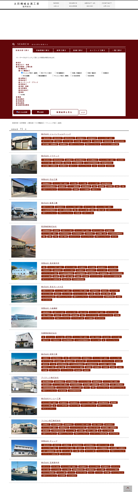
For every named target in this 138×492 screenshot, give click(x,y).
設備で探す (78, 20)
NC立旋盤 (25, 46)
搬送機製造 (63, 114)
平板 (123, 156)
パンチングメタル (92, 285)
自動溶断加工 (46, 282)
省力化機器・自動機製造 (50, 114)
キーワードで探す (97, 20)
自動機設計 (69, 130)
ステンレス (50, 307)
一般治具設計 (46, 108)
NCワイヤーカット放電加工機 (51, 249)
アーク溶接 (86, 111)
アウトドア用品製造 (48, 442)
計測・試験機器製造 (65, 180)
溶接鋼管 (88, 337)
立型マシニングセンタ (76, 114)
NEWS (56, 4)
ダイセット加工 (47, 264)
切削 (44, 237)
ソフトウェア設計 (85, 351)
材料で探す (61, 20)
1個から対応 (83, 282)
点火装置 (118, 331)
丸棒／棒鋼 (63, 206)
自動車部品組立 (75, 328)
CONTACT (107, 4)
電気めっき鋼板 (91, 400)
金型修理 (56, 200)
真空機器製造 (92, 243)
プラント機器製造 (74, 156)
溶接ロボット (96, 159)
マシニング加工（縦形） (30, 43)
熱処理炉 (86, 340)
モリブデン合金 (81, 442)
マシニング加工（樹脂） (50, 418)
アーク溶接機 (85, 159)
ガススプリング (74, 206)
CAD (94, 136)
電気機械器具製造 (107, 133)
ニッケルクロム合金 (48, 267)
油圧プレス (73, 136)
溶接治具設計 (57, 108)
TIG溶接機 (62, 445)
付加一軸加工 (91, 43)
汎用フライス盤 (88, 183)
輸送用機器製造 (106, 153)
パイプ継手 (101, 439)
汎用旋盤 (77, 183)
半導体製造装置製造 (116, 243)
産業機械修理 (92, 108)
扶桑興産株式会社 (49, 303)
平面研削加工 (90, 203)
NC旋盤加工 (60, 43)
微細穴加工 (46, 310)
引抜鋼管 (105, 337)
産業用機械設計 (59, 351)
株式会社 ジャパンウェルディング (56, 104)
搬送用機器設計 (80, 130)
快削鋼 (56, 246)
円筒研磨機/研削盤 (78, 249)
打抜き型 (67, 133)
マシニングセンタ (85, 136)
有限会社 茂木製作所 (50, 233)
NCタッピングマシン (49, 379)
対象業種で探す (43, 20)
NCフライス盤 (54, 340)
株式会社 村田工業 (49, 324)
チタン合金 (55, 436)
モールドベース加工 (80, 264)
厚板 (94, 156)
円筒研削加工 (46, 240)
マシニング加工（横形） (61, 46)
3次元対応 (90, 46)
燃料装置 (45, 334)
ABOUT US (90, 4)
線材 (113, 264)
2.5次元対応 (75, 46)
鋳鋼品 (92, 180)
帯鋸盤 (119, 267)
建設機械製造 (86, 156)
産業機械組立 (81, 108)
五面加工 (105, 43)
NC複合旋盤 (62, 360)
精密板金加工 (64, 397)
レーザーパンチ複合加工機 (99, 403)
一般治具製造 (97, 111)
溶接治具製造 (108, 111)
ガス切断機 (89, 288)
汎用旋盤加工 (60, 177)
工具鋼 (91, 264)
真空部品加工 (113, 240)
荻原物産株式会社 (49, 196)
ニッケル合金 (56, 439)
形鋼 (117, 156)
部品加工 (104, 261)
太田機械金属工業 (27, 5)
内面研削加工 (57, 240)
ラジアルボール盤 (77, 288)
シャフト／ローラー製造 (50, 243)
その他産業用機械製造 (91, 133)
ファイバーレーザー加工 (78, 397)
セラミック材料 (77, 357)
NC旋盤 (85, 246)
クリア (83, 82)
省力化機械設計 (92, 130)
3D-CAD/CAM (47, 270)
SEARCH (73, 4)
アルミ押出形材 (62, 375)
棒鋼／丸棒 (101, 180)
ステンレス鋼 (83, 180)
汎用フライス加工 (48, 177)
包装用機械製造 (80, 243)
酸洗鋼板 (75, 285)
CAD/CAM (110, 136)
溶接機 (76, 159)
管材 (93, 357)
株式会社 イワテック (50, 126)
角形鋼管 (97, 337)
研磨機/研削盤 (109, 267)
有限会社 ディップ (49, 411)
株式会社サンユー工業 (51, 368)
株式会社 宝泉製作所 (50, 432)
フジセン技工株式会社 (51, 390)
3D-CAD (101, 136)
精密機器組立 (97, 351)
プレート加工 (114, 261)
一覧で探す (117, 20)
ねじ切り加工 (81, 331)
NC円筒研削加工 (78, 203)
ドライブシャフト (108, 331)
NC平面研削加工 (65, 203)
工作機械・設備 (101, 203)
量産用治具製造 (119, 111)
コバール (71, 442)
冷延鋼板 (110, 156)
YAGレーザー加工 (94, 397)
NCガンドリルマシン (96, 267)
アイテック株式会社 (50, 347)
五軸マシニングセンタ (62, 288)
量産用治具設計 (69, 108)
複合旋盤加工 (42, 46)
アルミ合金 (60, 307)
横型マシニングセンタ (49, 183)
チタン (87, 357)
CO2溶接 (77, 111)
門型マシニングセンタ (92, 114)
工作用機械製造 (77, 133)
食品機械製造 (103, 243)
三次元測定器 (72, 445)
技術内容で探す (22, 20)
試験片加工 (57, 415)
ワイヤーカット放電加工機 (110, 114)
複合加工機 (66, 249)
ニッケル (99, 442)
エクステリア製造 (112, 439)
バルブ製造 (66, 439)
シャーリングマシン (65, 159)
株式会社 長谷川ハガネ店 (52, 256)
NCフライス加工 (46, 43)
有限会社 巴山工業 (49, 149)
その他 (22, 64)
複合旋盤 (78, 340)
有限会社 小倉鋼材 (49, 278)
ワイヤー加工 (68, 111)
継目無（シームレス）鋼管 (75, 337)
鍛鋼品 (113, 337)
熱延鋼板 (101, 156)
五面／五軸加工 (76, 43)
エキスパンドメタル (106, 285)
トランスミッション (93, 331)
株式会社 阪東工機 (49, 173)
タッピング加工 (71, 282)
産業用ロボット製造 (48, 337)
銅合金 (69, 307)
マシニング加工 (93, 153)
